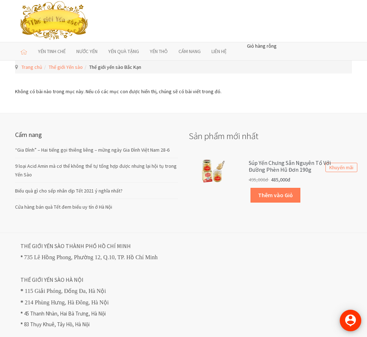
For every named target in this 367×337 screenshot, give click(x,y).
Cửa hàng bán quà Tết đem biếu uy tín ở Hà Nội (63, 207)
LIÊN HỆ (219, 51)
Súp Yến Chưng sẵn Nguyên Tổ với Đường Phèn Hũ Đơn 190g (290, 166)
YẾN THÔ (159, 51)
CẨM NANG (189, 51)
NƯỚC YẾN (86, 51)
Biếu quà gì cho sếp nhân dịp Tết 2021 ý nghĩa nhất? (69, 191)
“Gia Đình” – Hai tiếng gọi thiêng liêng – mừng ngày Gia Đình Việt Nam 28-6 (92, 150)
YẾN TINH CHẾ (52, 51)
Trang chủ (32, 67)
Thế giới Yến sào (66, 67)
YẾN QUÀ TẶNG (123, 51)
